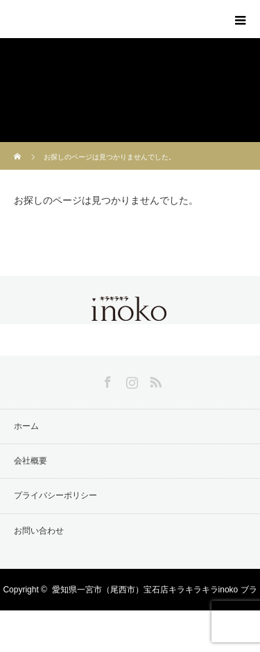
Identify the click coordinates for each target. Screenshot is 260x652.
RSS (154, 379)
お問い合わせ (39, 531)
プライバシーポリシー (55, 495)
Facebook (106, 379)
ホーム (26, 426)
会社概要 (30, 461)
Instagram (130, 379)
